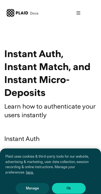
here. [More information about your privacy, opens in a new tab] (30, 176)
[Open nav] (78, 13)
